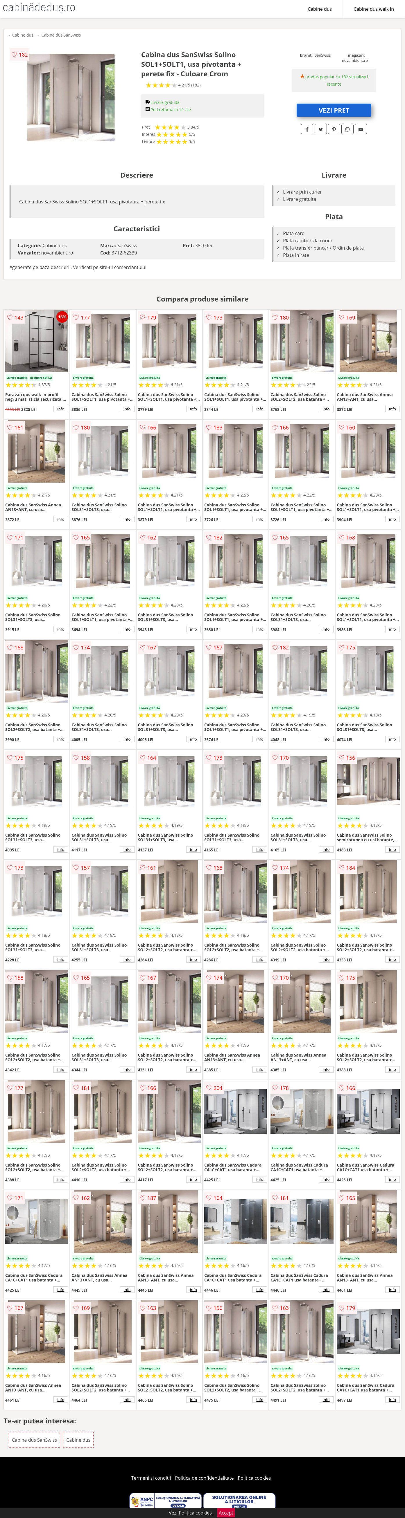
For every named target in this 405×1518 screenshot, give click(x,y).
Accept (226, 1513)
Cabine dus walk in (374, 9)
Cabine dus (320, 9)
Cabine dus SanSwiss (61, 35)
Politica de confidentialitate (204, 1478)
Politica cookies (254, 1478)
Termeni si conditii (151, 1478)
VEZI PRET (334, 110)
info (60, 408)
